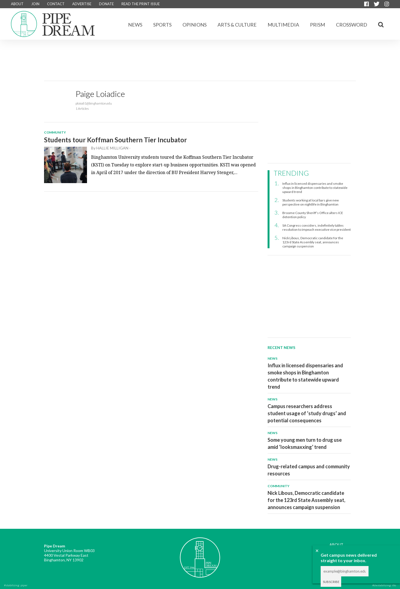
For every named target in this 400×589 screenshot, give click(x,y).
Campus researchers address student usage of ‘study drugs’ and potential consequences (307, 413)
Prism (317, 25)
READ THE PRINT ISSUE (140, 4)
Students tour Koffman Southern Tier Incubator (115, 140)
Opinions (194, 25)
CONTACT (56, 4)
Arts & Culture (237, 25)
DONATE (106, 4)
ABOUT (17, 4)
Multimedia (283, 25)
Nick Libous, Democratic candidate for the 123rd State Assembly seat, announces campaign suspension (312, 242)
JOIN (35, 4)
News (135, 25)
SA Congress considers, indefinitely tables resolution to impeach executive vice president (316, 227)
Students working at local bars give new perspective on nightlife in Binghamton (310, 202)
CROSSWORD (351, 25)
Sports (162, 25)
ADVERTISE (81, 4)
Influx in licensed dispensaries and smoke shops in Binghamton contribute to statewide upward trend (314, 187)
